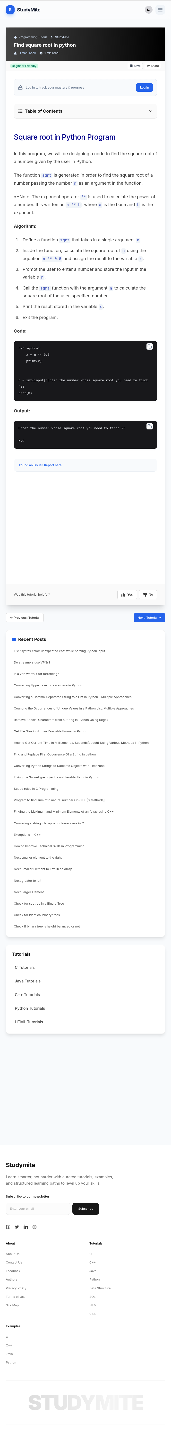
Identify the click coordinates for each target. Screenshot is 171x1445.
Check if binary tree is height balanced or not (47, 926)
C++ (92, 1262)
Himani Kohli (27, 53)
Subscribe (85, 1208)
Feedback (13, 1271)
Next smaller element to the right (38, 857)
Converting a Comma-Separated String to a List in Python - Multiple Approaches (72, 697)
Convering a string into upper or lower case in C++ (51, 823)
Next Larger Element (29, 892)
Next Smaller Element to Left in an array (43, 869)
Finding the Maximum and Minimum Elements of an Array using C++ (64, 811)
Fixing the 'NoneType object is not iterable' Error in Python (56, 777)
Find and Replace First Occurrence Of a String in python (55, 754)
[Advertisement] (85, 487)
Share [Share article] (153, 66)
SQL (92, 1297)
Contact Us (14, 1262)
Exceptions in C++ (27, 834)
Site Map (12, 1305)
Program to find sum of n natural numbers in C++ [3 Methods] (59, 800)
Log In (144, 87)
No (148, 595)
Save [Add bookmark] (135, 66)
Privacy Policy (16, 1288)
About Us (12, 1254)
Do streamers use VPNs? (32, 662)
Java (92, 1271)
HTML (93, 1305)
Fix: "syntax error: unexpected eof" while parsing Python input (59, 651)
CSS (92, 1314)
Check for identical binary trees (37, 915)
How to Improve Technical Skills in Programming (49, 846)
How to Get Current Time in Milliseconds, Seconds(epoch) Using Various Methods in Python (81, 743)
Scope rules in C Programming (36, 789)
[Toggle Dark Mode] (149, 10)
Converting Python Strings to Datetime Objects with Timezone (59, 766)
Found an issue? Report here (40, 465)
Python (94, 1279)
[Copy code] (149, 346)
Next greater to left (27, 880)
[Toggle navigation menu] (160, 10)
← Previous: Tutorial (25, 617)
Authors (11, 1279)
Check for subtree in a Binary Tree (39, 903)
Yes (127, 595)
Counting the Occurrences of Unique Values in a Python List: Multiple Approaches (74, 708)
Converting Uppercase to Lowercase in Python (48, 685)
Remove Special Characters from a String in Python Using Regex (61, 720)
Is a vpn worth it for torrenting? (36, 674)
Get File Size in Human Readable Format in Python (50, 731)
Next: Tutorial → (149, 617)
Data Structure (100, 1288)
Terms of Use (16, 1297)
